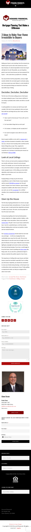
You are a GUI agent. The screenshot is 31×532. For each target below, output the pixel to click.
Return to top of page (15, 524)
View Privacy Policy (21, 473)
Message (4, 347)
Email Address (5, 335)
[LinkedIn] (6, 320)
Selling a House (20, 278)
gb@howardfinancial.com (9, 406)
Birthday (3, 434)
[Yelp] (15, 320)
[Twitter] (9, 320)
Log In (19, 528)
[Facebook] (3, 320)
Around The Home (14, 277)
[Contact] (12, 320)
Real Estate (23, 277)
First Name (4, 329)
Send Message (15, 363)
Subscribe (15, 441)
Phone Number (5, 341)
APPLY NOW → (15, 412)
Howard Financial (15, 2)
